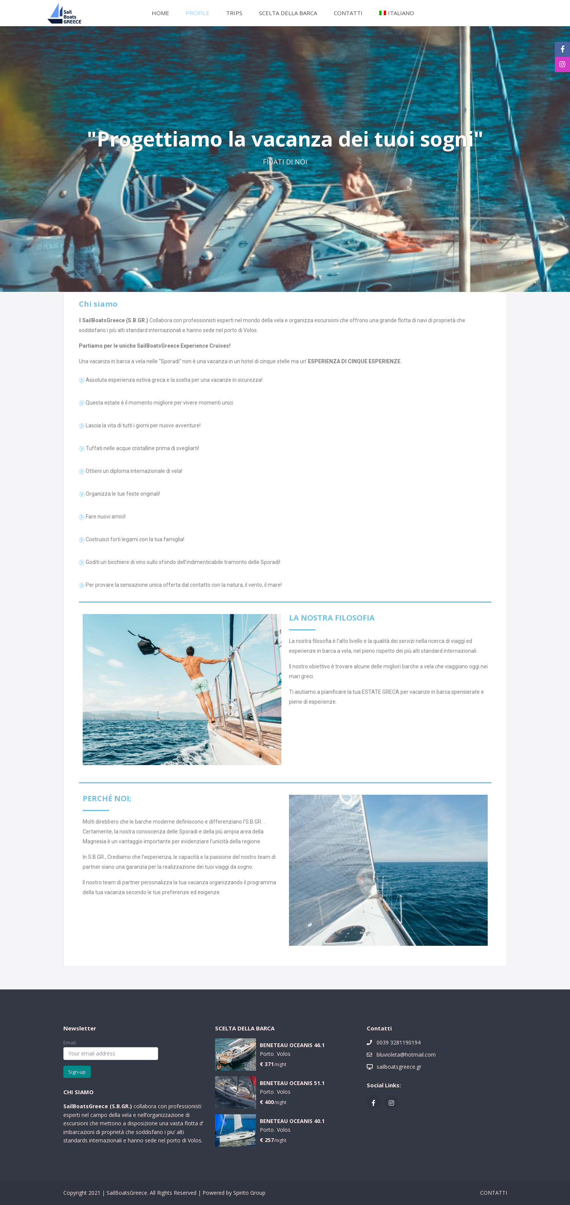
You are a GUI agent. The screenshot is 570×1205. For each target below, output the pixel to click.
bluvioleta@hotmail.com (406, 1054)
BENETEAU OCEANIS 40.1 (292, 1121)
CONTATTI (348, 13)
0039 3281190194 (399, 1042)
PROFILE (197, 13)
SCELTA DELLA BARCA (288, 13)
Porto (267, 1053)
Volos (283, 1053)
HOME (160, 13)
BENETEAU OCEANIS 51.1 (292, 1083)
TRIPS (234, 13)
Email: (110, 1049)
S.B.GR (120, 1106)
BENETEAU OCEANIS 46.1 (292, 1045)
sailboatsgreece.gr (399, 1066)
